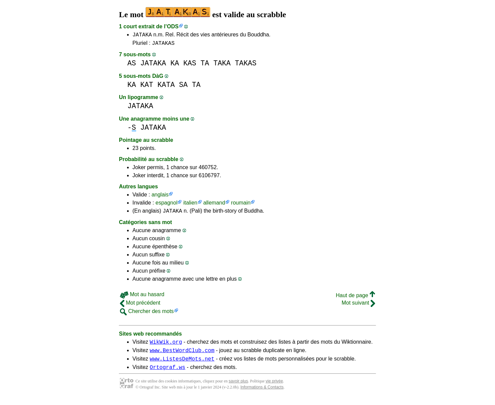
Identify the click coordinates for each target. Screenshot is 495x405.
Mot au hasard (142, 297)
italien (190, 205)
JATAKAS (163, 45)
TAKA (221, 65)
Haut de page (355, 298)
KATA (166, 87)
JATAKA (142, 35)
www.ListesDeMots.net (182, 364)
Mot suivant (358, 306)
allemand (214, 205)
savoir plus (238, 388)
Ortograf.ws (167, 374)
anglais (160, 196)
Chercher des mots (147, 314)
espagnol (166, 205)
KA (175, 65)
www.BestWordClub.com (182, 355)
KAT (146, 87)
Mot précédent (140, 306)
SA (183, 87)
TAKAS (245, 65)
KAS (189, 65)
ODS (173, 26)
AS (131, 65)
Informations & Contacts (261, 394)
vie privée (274, 388)
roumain (241, 205)
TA (204, 65)
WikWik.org (166, 345)
